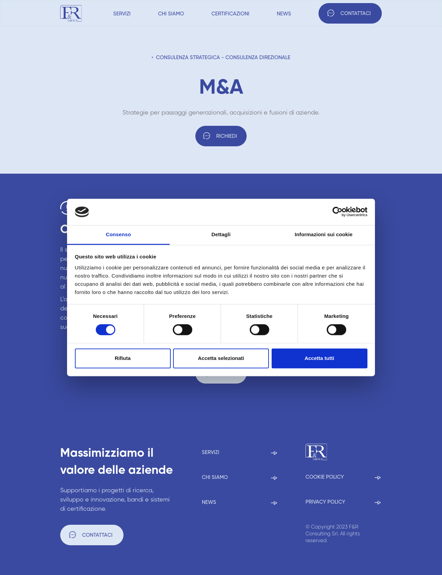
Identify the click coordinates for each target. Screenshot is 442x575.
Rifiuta (123, 358)
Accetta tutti (319, 358)
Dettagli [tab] (221, 234)
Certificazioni (230, 13)
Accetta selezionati (221, 358)
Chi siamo (171, 13)
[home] (71, 13)
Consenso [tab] (118, 234)
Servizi (122, 13)
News (284, 13)
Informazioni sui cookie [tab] (324, 234)
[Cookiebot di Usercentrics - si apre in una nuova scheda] (337, 212)
